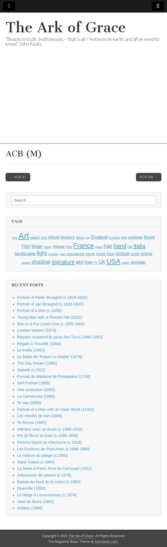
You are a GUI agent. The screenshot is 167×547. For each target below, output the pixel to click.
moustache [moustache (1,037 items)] (75, 254)
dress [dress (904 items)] (80, 238)
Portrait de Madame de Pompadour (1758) (53, 376)
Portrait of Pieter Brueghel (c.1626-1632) (52, 297)
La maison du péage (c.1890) (42, 455)
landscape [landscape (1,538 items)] (25, 253)
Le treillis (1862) (31, 350)
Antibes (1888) (29, 508)
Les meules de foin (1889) (39, 416)
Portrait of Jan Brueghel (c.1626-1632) (50, 304)
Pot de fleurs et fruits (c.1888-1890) (47, 435)
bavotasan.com (106, 542)
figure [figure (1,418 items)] (149, 237)
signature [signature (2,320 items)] (63, 262)
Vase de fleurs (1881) (35, 501)
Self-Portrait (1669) (33, 383)
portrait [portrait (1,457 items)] (122, 253)
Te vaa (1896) (29, 403)
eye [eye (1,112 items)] (124, 237)
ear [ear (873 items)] (87, 237)
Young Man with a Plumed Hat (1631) (49, 317)
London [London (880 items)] (53, 254)
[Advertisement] (83, 105)
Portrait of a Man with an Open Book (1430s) (55, 409)
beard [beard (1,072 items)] (35, 237)
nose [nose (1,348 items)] (100, 253)
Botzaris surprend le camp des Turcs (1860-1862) (60, 337)
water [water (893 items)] (125, 262)
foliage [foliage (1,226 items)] (59, 246)
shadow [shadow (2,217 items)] (41, 262)
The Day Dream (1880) (37, 363)
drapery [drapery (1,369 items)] (67, 237)
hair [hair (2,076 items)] (108, 246)
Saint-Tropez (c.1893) (36, 462)
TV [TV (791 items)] (96, 262)
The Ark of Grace (66, 27)
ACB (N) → (149, 177)
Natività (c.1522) (31, 370)
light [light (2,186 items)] (42, 253)
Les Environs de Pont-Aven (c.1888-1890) (53, 449)
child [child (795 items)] (44, 237)
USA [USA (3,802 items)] (114, 261)
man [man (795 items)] (62, 254)
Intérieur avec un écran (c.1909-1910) (49, 429)
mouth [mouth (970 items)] (90, 254)
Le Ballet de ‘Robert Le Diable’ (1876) (49, 357)
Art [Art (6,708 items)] (23, 235)
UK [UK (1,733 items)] (102, 262)
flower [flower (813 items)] (48, 246)
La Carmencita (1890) (36, 396)
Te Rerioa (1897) (31, 422)
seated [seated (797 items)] (26, 262)
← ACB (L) (18, 177)
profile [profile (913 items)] (134, 254)
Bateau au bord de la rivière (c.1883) (48, 482)
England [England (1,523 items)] (99, 237)
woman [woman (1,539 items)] (138, 262)
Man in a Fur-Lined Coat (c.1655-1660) (51, 324)
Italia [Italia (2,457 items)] (139, 246)
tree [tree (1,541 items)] (89, 262)
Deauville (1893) (31, 488)
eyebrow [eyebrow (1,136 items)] (135, 237)
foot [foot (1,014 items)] (69, 247)
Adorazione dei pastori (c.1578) (44, 475)
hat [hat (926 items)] (130, 247)
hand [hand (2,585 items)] (119, 246)
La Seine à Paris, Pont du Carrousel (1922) (54, 468)
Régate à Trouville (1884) (39, 343)
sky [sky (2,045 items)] (80, 262)
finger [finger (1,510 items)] (37, 246)
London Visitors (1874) (36, 330)
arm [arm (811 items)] (15, 237)
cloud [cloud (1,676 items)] (53, 237)
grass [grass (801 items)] (98, 246)
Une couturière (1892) (36, 389)
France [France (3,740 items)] (83, 245)
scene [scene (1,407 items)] (146, 253)
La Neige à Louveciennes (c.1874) (47, 495)
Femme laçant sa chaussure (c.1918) (49, 442)
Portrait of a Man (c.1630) (39, 310)
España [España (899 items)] (114, 237)
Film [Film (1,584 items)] (26, 246)
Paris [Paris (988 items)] (110, 254)
